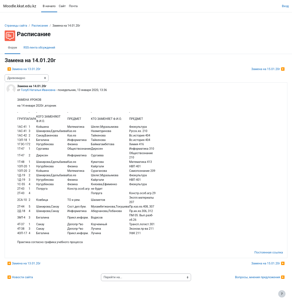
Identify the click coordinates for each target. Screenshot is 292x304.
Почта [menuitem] (73, 6)
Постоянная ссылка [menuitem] (259, 257)
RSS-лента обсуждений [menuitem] (50, 48)
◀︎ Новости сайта (30, 281)
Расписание (50, 26)
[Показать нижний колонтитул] (282, 294)
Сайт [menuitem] (62, 6)
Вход (285, 6)
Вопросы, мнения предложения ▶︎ (250, 281)
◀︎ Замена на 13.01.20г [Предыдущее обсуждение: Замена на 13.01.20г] (33, 69)
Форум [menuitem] (22, 48)
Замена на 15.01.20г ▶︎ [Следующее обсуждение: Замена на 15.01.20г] (258, 69)
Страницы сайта (26, 26)
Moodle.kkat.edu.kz (19, 6)
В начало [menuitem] (49, 6)
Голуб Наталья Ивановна (49, 90)
